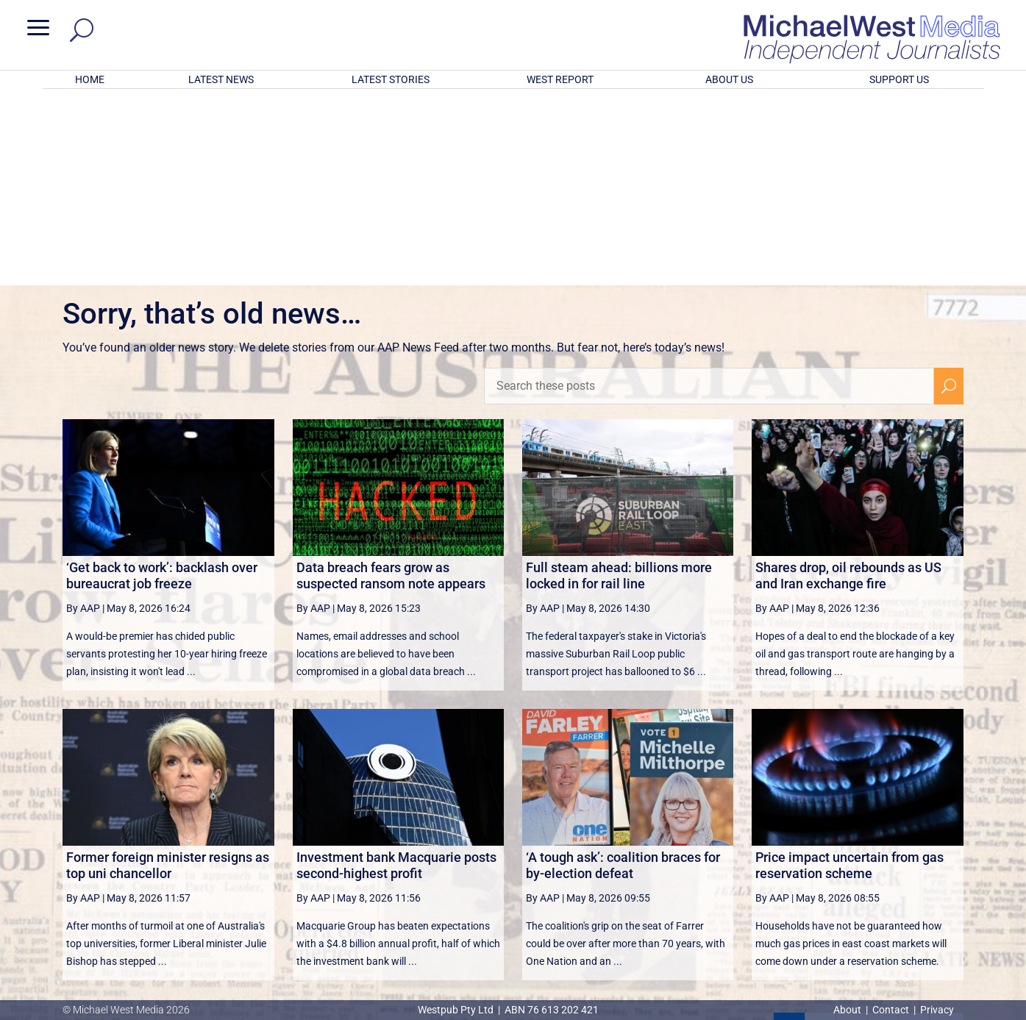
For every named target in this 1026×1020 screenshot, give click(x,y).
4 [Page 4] (883, 835)
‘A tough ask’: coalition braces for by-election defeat (623, 672)
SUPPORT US (899, 79)
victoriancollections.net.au (570, 871)
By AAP (83, 415)
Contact (890, 1010)
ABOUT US (729, 79)
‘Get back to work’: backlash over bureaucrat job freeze (161, 383)
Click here (573, 950)
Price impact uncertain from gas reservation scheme (849, 672)
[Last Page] (946, 835)
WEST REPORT (560, 79)
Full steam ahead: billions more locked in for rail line (619, 383)
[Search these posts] (709, 193)
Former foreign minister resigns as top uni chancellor (167, 672)
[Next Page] (914, 835)
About (848, 1010)
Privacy (937, 1010)
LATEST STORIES (391, 79)
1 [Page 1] (789, 835)
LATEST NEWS (221, 79)
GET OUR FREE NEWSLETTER (513, 925)
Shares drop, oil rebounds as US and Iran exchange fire (848, 383)
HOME (89, 79)
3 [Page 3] (852, 835)
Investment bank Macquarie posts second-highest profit (396, 672)
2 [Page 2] (820, 835)
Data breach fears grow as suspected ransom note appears (390, 383)
